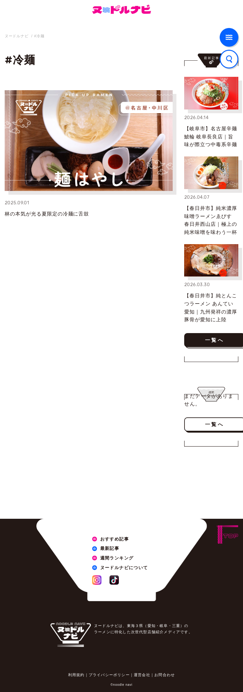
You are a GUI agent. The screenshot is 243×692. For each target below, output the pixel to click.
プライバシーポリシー (109, 675)
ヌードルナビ (16, 36)
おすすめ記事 (114, 538)
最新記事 (109, 548)
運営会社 (142, 675)
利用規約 (76, 675)
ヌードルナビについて (124, 567)
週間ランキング (117, 557)
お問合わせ (164, 675)
